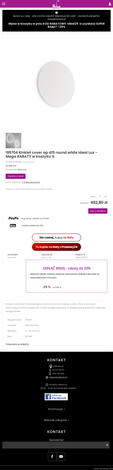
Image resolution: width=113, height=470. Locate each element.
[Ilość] (100, 196)
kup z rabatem (97, 210)
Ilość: (93, 196)
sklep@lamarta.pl (57, 19)
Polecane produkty (17, 344)
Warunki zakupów (56, 420)
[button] (23, 256)
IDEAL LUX (21, 169)
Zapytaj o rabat (15, 176)
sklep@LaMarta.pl (58, 377)
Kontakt (56, 431)
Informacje (56, 409)
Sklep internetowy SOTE (103, 468)
